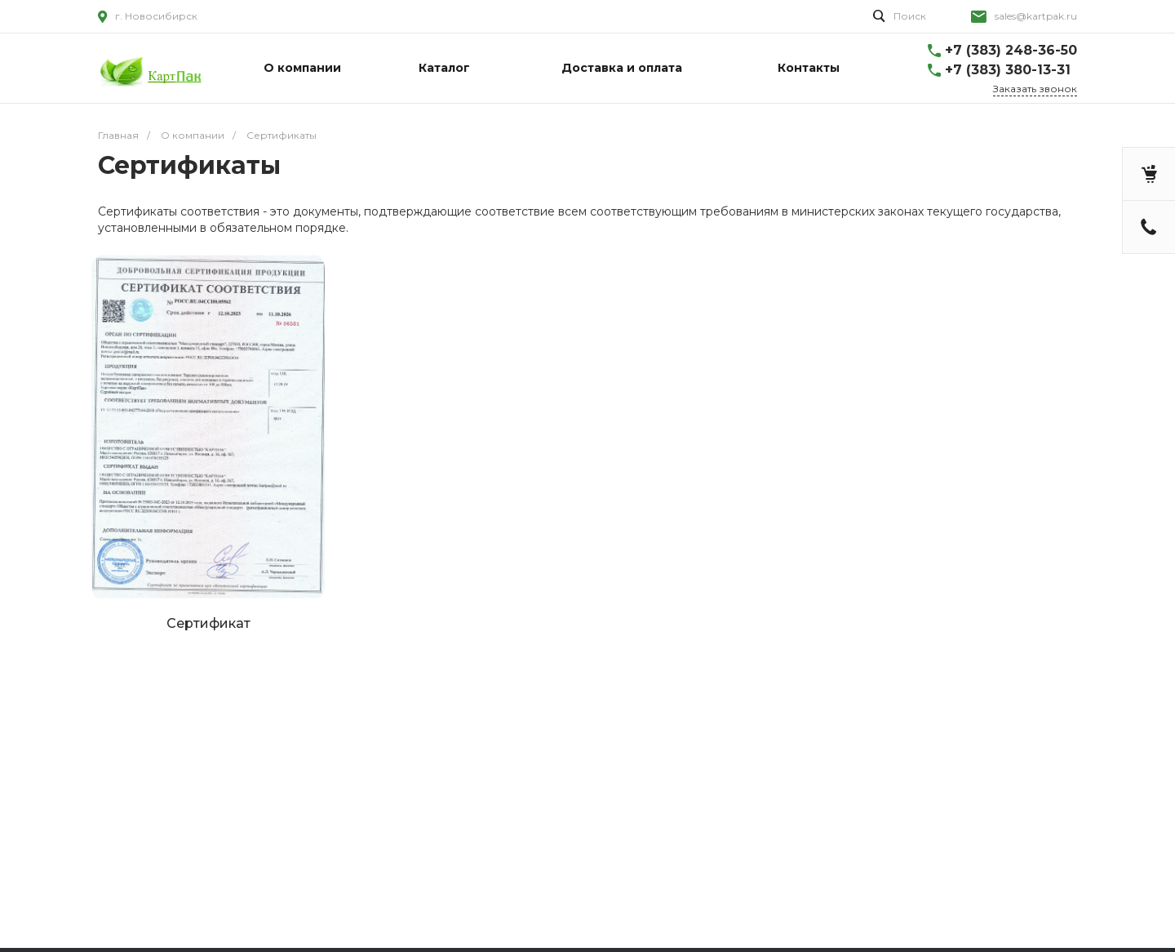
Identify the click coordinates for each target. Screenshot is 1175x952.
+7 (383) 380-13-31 (1008, 70)
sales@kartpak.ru (1036, 16)
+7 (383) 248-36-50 (1011, 50)
